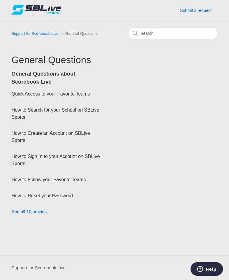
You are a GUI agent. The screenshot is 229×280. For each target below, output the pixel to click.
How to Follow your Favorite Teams (48, 179)
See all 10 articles (29, 211)
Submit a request (196, 10)
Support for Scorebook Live (34, 33)
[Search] (173, 33)
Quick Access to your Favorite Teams (50, 93)
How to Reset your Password (42, 195)
